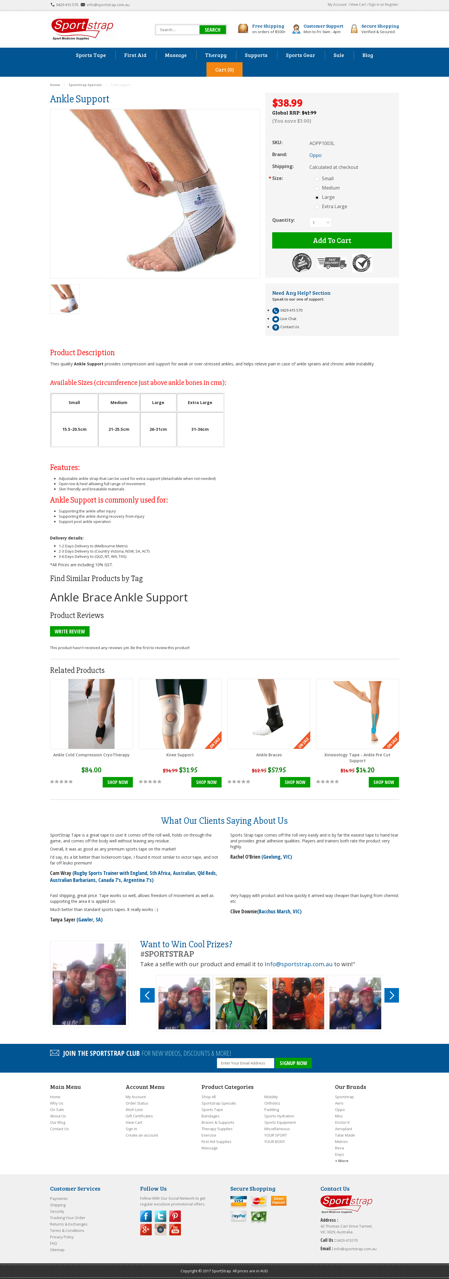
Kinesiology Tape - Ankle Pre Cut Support (358, 757)
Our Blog (57, 1122)
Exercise (209, 1135)
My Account (337, 4)
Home (55, 1096)
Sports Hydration (279, 1116)
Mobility (271, 1096)
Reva (339, 1148)
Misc (339, 1116)
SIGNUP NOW (293, 1063)
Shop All (209, 1096)
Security (57, 1211)
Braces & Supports (218, 1122)
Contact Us (59, 1128)
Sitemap (57, 1249)
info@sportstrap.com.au (108, 4)
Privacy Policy (62, 1236)
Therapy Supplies (217, 1128)
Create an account (142, 1135)
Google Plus (146, 1229)
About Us (58, 1116)
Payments (59, 1198)
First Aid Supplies (216, 1141)
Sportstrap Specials (219, 1103)
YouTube (175, 1229)
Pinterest (175, 1216)
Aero (339, 1103)
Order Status (137, 1103)
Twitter (160, 1216)
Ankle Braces (269, 755)
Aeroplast (343, 1128)
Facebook (146, 1216)
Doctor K (342, 1122)
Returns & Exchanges (69, 1224)
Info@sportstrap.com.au (299, 964)
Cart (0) (224, 69)
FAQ (53, 1243)
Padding (271, 1109)
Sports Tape (212, 1109)
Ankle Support (151, 597)
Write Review (70, 631)
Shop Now (117, 782)
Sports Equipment (280, 1122)
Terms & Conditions (67, 1230)
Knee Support (180, 755)
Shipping (57, 1204)
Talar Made (345, 1135)
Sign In (131, 1128)
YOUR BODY (274, 1141)
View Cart (358, 4)
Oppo (340, 1109)
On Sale (57, 1109)
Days (339, 1154)
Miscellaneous (277, 1128)
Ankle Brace (81, 597)
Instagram (160, 1229)
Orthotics (272, 1103)
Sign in (374, 4)
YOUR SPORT (275, 1135)
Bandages (211, 1116)
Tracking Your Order (67, 1217)
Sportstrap (344, 1096)
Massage (210, 1148)
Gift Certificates (139, 1116)
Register (391, 4)
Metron (341, 1141)
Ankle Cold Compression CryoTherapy (91, 755)
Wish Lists (134, 1109)
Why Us (56, 1103)
